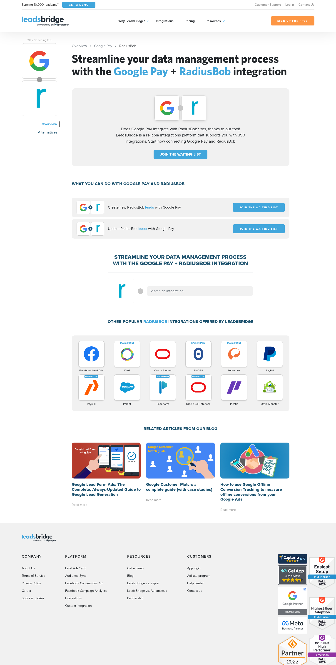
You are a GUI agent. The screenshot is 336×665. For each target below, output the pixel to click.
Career (26, 590)
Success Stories (33, 598)
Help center (195, 583)
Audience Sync (75, 575)
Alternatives (47, 132)
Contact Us (306, 4)
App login (194, 568)
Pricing (189, 21)
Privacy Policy (31, 583)
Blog (130, 575)
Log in (289, 4)
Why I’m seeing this (39, 40)
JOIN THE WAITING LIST (180, 154)
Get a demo (135, 568)
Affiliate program (198, 575)
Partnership (135, 598)
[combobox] (200, 291)
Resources (213, 21)
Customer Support (268, 4)
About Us (28, 568)
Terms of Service (33, 575)
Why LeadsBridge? (131, 21)
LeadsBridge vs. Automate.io (147, 590)
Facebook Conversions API (84, 583)
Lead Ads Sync (75, 568)
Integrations (165, 21)
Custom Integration (78, 605)
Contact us (194, 590)
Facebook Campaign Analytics (86, 590)
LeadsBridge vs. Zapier (143, 583)
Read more (79, 504)
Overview (49, 124)
